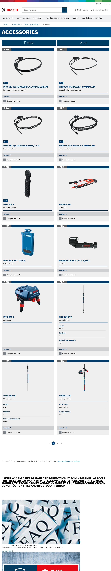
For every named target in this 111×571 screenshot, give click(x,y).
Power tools (16, 24)
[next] (61, 443)
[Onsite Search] (64, 10)
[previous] (49, 443)
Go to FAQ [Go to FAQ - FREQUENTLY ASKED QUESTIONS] (6, 551)
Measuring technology (31, 24)
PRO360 (98, 4)
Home (5, 24)
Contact (106, 4)
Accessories (46, 24)
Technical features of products (69, 461)
